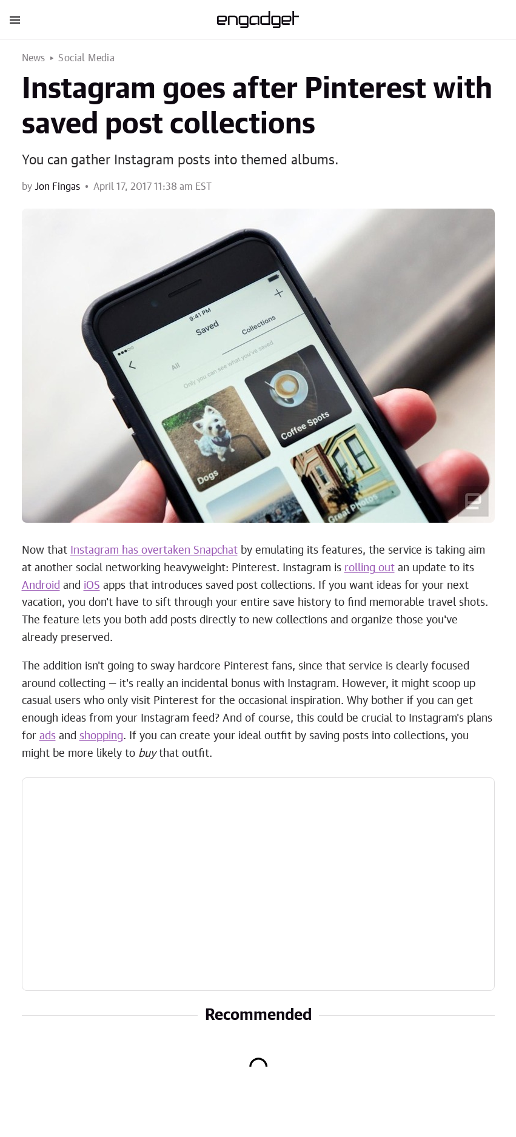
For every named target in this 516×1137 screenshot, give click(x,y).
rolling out (369, 568)
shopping (101, 736)
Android (41, 585)
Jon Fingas (57, 187)
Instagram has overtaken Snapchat (154, 550)
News (33, 58)
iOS (92, 585)
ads (47, 736)
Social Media (86, 58)
